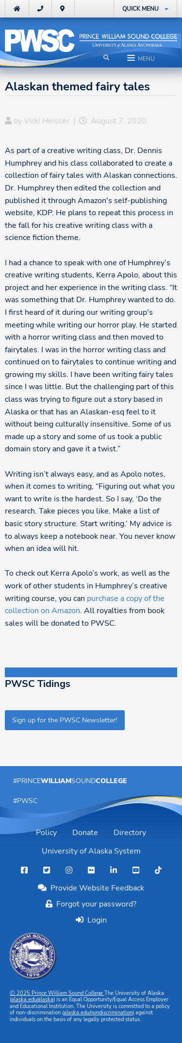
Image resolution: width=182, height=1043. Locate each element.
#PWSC (25, 800)
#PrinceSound (70, 781)
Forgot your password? (91, 904)
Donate (85, 832)
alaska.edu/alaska (32, 999)
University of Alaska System (91, 851)
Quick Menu (140, 9)
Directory (130, 832)
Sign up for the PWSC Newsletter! (64, 720)
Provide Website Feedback (91, 888)
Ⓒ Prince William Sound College (57, 993)
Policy (46, 832)
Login (95, 919)
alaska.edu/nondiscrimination (98, 1012)
